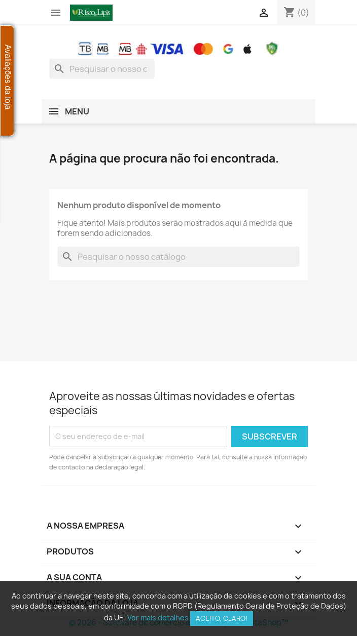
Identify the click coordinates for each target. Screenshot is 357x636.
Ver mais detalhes (158, 617)
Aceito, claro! (221, 618)
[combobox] (102, 69)
